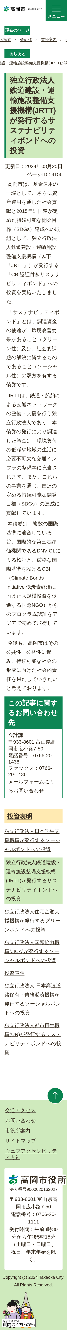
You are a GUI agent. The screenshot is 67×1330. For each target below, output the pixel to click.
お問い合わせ (20, 1120)
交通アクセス (20, 1110)
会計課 (26, 39)
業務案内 (49, 39)
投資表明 (19, 816)
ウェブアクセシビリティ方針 (31, 1154)
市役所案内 (17, 1130)
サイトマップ (20, 1141)
